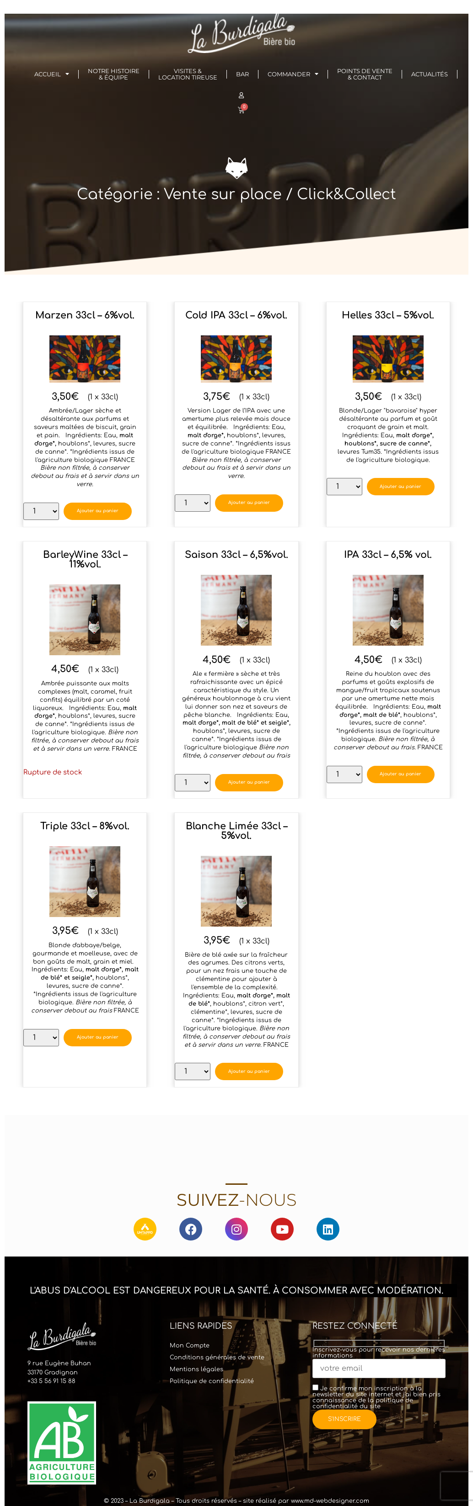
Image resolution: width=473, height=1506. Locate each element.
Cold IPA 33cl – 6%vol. (236, 315)
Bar (242, 74)
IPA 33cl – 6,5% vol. (388, 555)
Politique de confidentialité (212, 1381)
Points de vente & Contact (364, 74)
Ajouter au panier (100, 511)
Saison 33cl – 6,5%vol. (236, 555)
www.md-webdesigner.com (330, 1501)
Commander (293, 74)
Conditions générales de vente (217, 1357)
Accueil (51, 74)
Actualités (429, 74)
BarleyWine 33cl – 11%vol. (85, 560)
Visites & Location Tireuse (187, 74)
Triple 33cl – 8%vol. (84, 826)
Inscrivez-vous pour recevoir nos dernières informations (379, 1359)
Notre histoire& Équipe (114, 74)
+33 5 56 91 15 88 (51, 1381)
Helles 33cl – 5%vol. (388, 315)
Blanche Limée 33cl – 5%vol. (236, 831)
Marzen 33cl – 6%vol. (84, 315)
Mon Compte (190, 1345)
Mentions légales (196, 1369)
